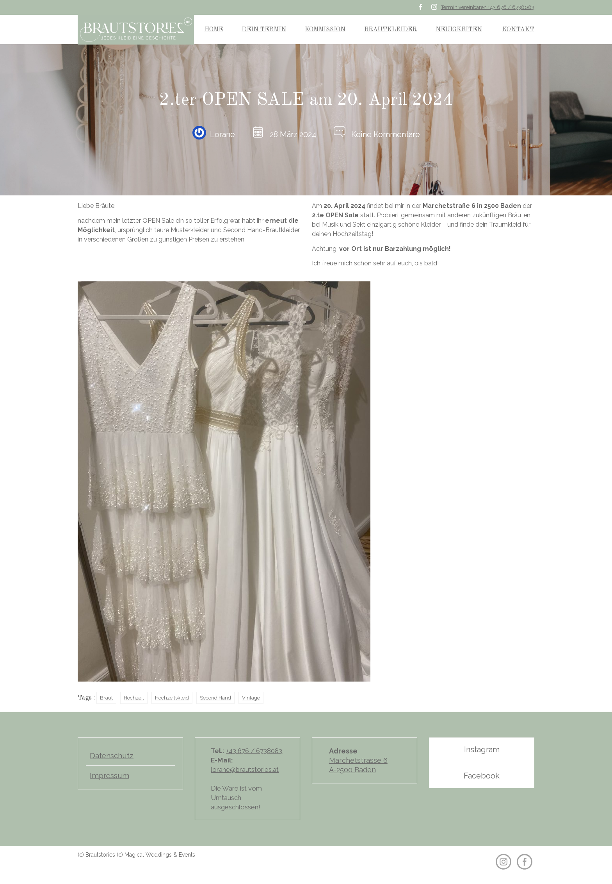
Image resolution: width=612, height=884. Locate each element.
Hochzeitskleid (172, 698)
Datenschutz (111, 755)
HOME (214, 30)
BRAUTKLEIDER (390, 30)
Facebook (482, 775)
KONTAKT (518, 30)
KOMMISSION (325, 30)
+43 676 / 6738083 (254, 751)
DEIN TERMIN (264, 30)
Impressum (109, 775)
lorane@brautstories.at (245, 769)
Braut (106, 698)
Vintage (251, 698)
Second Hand (215, 698)
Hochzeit (134, 698)
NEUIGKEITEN (459, 30)
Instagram (482, 749)
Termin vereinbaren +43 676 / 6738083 (487, 7)
